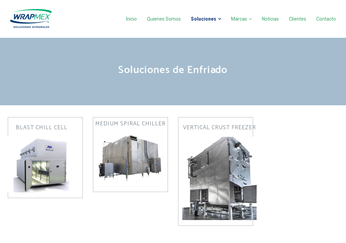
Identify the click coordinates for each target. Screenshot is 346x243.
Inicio (131, 19)
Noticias (270, 19)
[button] (130, 131)
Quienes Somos (164, 19)
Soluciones (203, 19)
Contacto (326, 19)
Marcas (239, 19)
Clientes (297, 19)
